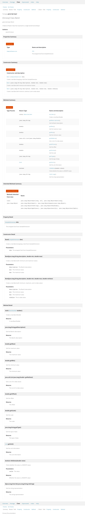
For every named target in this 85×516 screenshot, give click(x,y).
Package (12, 2)
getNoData (52, 138)
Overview (5, 2)
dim (33, 51)
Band (8, 77)
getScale (52, 150)
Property (19, 9)
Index (32, 2)
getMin (51, 132)
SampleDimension (12, 51)
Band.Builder (28, 114)
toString (52, 174)
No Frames (11, 7)
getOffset (52, 144)
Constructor (27, 9)
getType (51, 156)
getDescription (54, 120)
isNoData (52, 168)
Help (37, 2)
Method (34, 9)
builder (51, 114)
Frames (5, 7)
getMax (51, 126)
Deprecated (25, 2)
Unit (20, 162)
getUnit (51, 162)
